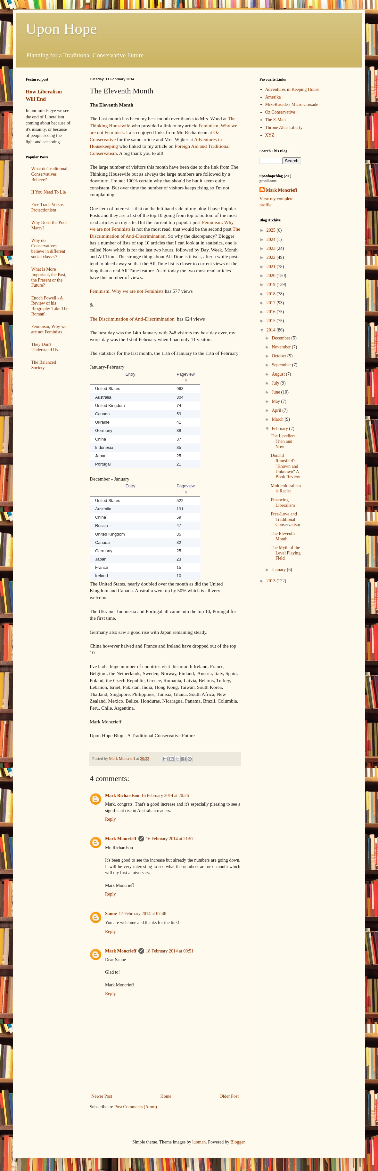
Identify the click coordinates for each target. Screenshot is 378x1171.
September (282, 364)
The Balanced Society (43, 365)
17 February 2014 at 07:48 (143, 913)
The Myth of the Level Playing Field (285, 553)
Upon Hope (61, 28)
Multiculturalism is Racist (286, 488)
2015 (272, 320)
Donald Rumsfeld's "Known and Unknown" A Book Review (285, 466)
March (278, 419)
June (276, 392)
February (280, 428)
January (279, 569)
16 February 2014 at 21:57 (170, 838)
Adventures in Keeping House (292, 89)
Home (165, 1096)
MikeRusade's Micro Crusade (291, 104)
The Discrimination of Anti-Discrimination (132, 319)
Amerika (273, 97)
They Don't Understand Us (44, 347)
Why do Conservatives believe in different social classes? (48, 248)
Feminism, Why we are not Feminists (127, 291)
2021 (272, 266)
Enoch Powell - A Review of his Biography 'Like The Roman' (50, 306)
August (279, 374)
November (282, 347)
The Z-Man (275, 119)
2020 (272, 275)
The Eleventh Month (283, 536)
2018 (272, 293)
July (276, 383)
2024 (272, 239)
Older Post (229, 1096)
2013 (272, 580)
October (279, 356)
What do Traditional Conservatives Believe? (49, 174)
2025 (272, 230)
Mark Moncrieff (120, 838)
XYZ (270, 135)
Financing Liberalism (283, 503)
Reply (110, 819)
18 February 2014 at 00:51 (170, 951)
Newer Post (101, 1096)
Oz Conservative (280, 112)
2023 (272, 248)
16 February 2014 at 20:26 (165, 795)
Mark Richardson (122, 795)
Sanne (111, 913)
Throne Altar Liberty (284, 127)
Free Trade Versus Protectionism (47, 207)
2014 (272, 330)
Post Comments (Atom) (135, 1106)
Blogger (237, 1142)
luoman (199, 1142)
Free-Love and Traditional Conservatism (285, 519)
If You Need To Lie (48, 192)
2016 (272, 311)
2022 (272, 257)
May (276, 401)
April (277, 410)
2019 (272, 284)
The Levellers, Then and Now (284, 441)
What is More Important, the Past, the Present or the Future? (49, 277)
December (281, 338)
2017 (272, 302)
